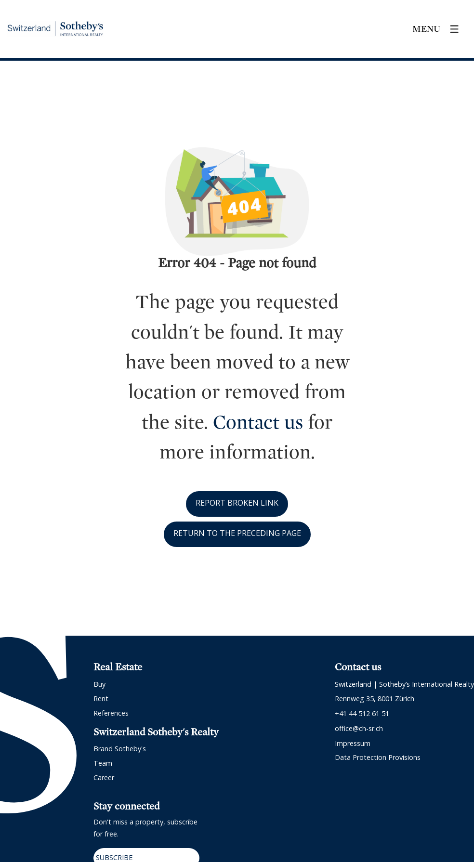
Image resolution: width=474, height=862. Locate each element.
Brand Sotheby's (119, 748)
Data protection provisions (378, 757)
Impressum (352, 743)
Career (103, 777)
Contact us (258, 422)
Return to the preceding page (237, 533)
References (111, 713)
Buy (99, 684)
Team (102, 763)
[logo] (55, 29)
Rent (100, 698)
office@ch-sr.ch (359, 728)
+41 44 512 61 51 (362, 713)
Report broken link (237, 502)
